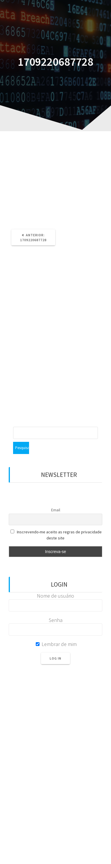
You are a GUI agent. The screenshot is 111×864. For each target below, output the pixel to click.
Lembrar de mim (56, 644)
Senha (55, 620)
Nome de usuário (55, 595)
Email (55, 509)
